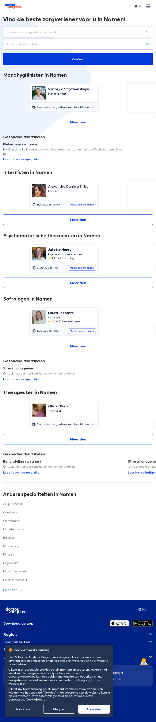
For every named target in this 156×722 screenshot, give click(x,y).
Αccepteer (94, 709)
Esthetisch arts (13, 529)
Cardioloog (10, 512)
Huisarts (9, 537)
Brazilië (116, 678)
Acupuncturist (12, 504)
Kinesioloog (11, 546)
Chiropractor (11, 521)
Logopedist (11, 563)
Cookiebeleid (36, 699)
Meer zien (78, 122)
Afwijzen (59, 709)
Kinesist (8, 554)
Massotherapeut (14, 571)
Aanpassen (24, 709)
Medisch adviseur (15, 580)
